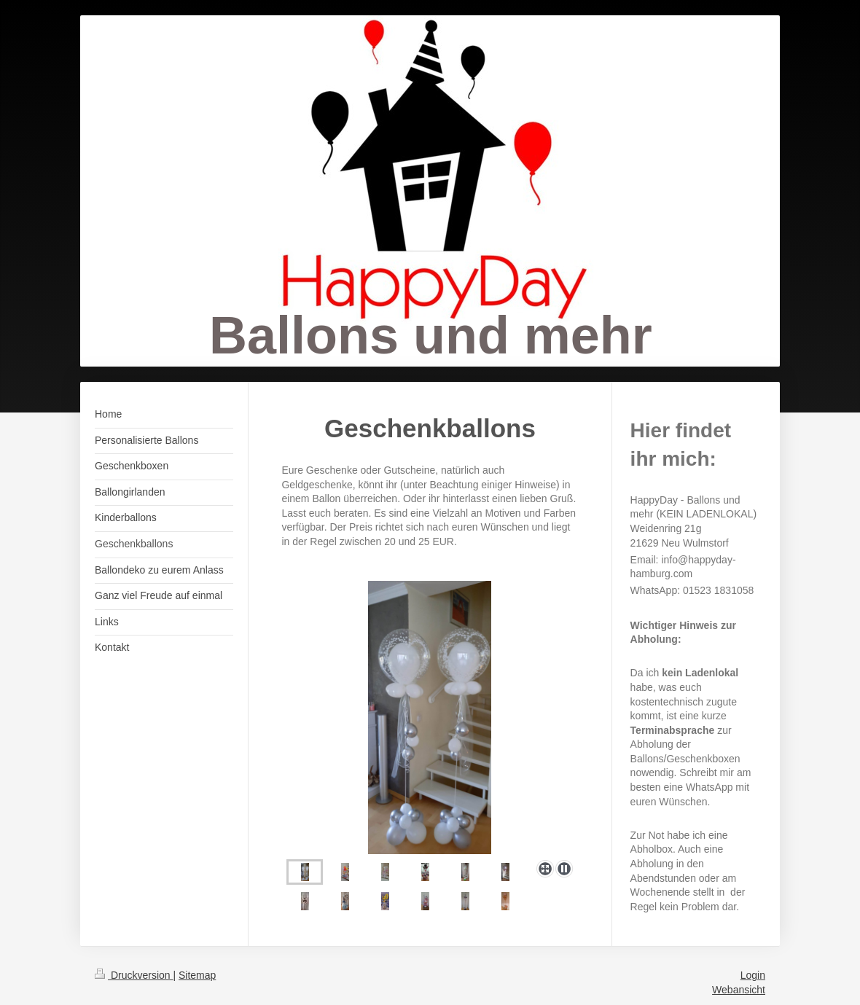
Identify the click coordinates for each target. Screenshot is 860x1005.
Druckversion (134, 975)
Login (752, 975)
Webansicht (738, 990)
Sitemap (197, 975)
